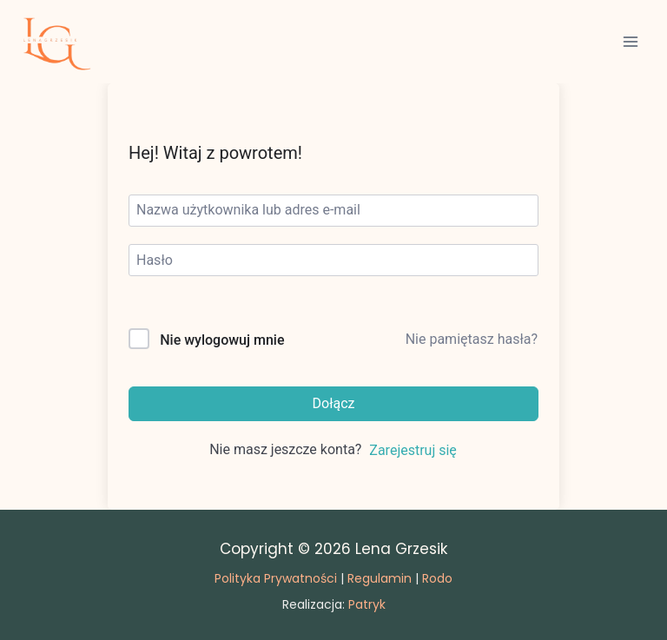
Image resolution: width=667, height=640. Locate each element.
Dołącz (334, 403)
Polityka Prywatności (276, 578)
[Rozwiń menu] (630, 41)
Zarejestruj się (413, 450)
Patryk (367, 604)
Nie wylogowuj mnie (222, 340)
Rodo (437, 578)
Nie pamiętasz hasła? (472, 339)
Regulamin (379, 578)
